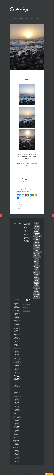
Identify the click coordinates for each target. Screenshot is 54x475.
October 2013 (16, 447)
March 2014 (16, 437)
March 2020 (16, 331)
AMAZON (12, 20)
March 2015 (16, 416)
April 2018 (16, 359)
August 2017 (16, 371)
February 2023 (16, 310)
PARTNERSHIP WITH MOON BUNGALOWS (27, 234)
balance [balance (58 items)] (36, 226)
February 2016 (16, 396)
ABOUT (15, 18)
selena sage (20, 202)
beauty (19, 208)
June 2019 (16, 342)
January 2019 (16, 349)
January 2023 (16, 311)
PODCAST (37, 18)
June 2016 (16, 393)
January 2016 (16, 397)
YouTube (32, 18)
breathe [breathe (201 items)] (37, 233)
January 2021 (16, 316)
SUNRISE (27, 79)
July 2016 (16, 392)
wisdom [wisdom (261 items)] (36, 295)
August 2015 (16, 409)
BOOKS (26, 18)
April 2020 (16, 330)
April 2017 (16, 375)
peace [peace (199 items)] (36, 279)
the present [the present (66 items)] (36, 290)
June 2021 (16, 314)
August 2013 (16, 451)
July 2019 (16, 341)
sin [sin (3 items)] (36, 286)
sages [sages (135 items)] (36, 284)
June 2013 (16, 454)
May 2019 (16, 344)
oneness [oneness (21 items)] (36, 277)
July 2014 (16, 431)
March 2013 (16, 458)
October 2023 (16, 307)
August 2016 (16, 390)
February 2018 (16, 362)
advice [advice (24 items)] (36, 223)
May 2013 (16, 455)
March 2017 (16, 376)
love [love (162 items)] (36, 268)
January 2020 (16, 334)
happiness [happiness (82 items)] (37, 257)
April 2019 (16, 345)
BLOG (11, 18)
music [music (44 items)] (36, 269)
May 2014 (16, 434)
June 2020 (16, 327)
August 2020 (16, 324)
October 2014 (16, 426)
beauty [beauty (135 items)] (36, 228)
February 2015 (16, 417)
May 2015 (16, 413)
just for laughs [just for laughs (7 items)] (37, 264)
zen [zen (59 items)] (38, 298)
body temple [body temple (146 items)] (36, 230)
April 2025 (16, 301)
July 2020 (16, 325)
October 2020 (16, 320)
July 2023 (16, 309)
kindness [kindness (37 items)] (36, 266)
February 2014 (16, 438)
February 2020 (16, 333)
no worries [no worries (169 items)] (37, 273)
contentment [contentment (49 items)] (37, 236)
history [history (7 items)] (36, 258)
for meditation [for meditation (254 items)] (37, 251)
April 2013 (16, 457)
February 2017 (16, 378)
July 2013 (16, 453)
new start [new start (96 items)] (35, 271)
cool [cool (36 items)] (36, 238)
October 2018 (16, 357)
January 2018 (16, 364)
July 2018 (16, 358)
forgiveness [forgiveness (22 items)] (37, 248)
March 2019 (16, 347)
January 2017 (16, 379)
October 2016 (16, 386)
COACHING (21, 18)
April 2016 (16, 395)
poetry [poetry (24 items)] (36, 280)
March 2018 (16, 361)
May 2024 (16, 303)
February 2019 (16, 348)
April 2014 (16, 436)
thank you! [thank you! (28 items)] (37, 288)
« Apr (25, 313)
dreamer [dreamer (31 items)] (36, 242)
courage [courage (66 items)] (36, 239)
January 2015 (16, 419)
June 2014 (16, 433)
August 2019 (16, 340)
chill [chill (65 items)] (36, 235)
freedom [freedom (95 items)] (37, 254)
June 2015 (16, 412)
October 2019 (16, 338)
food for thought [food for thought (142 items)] (37, 246)
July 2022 (16, 313)
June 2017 (16, 373)
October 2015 (16, 405)
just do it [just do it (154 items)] (36, 262)
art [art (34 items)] (36, 224)
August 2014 (16, 430)
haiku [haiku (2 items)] (38, 255)
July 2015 (16, 410)
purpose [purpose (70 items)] (36, 282)
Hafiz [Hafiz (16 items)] (35, 255)
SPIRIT (19, 206)
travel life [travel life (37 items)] (36, 293)
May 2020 (16, 328)
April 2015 (16, 414)
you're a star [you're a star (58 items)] (36, 297)
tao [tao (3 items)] (39, 286)
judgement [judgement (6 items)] (37, 259)
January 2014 (16, 440)
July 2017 (16, 372)
